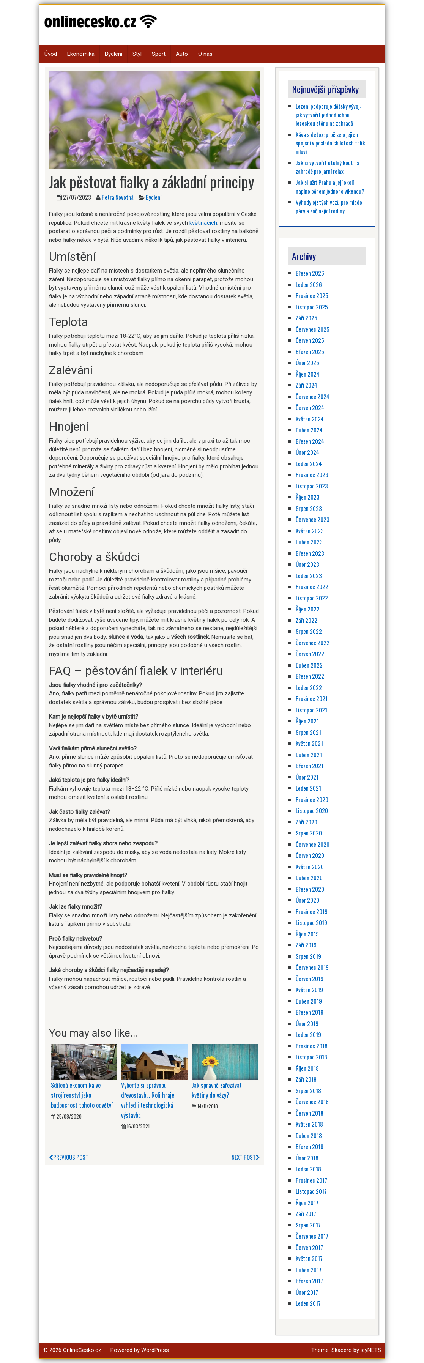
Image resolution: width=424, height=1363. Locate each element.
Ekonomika (81, 53)
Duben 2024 (309, 429)
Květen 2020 (310, 866)
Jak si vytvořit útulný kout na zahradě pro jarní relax (327, 166)
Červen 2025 (310, 340)
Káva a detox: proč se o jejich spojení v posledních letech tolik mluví (330, 143)
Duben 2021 (309, 754)
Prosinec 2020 (312, 799)
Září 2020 (306, 822)
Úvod (50, 53)
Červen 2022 (310, 653)
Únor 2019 (307, 1023)
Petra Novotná (118, 197)
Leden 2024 (309, 463)
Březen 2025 (310, 351)
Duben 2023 (309, 541)
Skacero (341, 1350)
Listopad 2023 (312, 486)
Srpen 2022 (309, 631)
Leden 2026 (309, 284)
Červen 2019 (309, 978)
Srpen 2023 (309, 508)
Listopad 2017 (311, 1191)
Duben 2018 (309, 1135)
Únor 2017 (307, 1292)
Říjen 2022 (308, 609)
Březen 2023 (310, 553)
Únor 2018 (307, 1157)
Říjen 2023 (308, 497)
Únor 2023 (307, 564)
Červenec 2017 (312, 1236)
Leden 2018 (308, 1168)
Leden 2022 (309, 687)
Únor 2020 (307, 900)
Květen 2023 (310, 530)
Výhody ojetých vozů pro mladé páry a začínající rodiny (329, 206)
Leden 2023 (309, 575)
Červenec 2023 (312, 519)
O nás (205, 53)
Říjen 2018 (307, 1068)
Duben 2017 (309, 1269)
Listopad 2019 (311, 922)
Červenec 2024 (312, 396)
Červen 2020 (310, 855)
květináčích (203, 222)
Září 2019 (306, 945)
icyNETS (371, 1350)
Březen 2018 (309, 1146)
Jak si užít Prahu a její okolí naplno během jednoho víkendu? (330, 186)
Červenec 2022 (312, 642)
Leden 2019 (308, 1034)
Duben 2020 (309, 877)
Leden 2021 (308, 788)
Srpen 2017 (308, 1225)
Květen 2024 (310, 418)
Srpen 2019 (308, 956)
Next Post (246, 1157)
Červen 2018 (309, 1113)
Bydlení (113, 53)
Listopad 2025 (312, 307)
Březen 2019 (309, 1012)
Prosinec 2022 (312, 586)
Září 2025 (306, 318)
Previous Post (68, 1157)
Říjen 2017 (307, 1202)
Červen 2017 (309, 1247)
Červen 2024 (310, 407)
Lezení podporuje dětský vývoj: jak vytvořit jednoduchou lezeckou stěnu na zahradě (328, 114)
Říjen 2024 (308, 374)
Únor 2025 (307, 362)
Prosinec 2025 (312, 295)
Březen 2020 (310, 889)
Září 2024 (306, 385)
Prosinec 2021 (312, 698)
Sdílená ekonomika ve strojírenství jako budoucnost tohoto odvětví (82, 1095)
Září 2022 (306, 620)
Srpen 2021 (308, 732)
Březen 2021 (309, 765)
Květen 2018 (309, 1124)
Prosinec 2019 (312, 911)
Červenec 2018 (312, 1101)
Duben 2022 (309, 665)
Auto (182, 53)
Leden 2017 (308, 1303)
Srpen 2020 (309, 833)
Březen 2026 (310, 273)
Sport (159, 53)
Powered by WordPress (139, 1350)
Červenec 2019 (312, 967)
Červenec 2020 (312, 844)
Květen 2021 (309, 743)
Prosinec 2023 (312, 474)
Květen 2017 (309, 1258)
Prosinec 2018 (312, 1046)
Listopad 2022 (312, 598)
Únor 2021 (307, 777)
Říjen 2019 (307, 934)
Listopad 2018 (311, 1057)
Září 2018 (306, 1079)
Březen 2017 (309, 1280)
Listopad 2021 (311, 710)
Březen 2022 (310, 676)
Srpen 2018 (308, 1090)
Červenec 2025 (312, 329)
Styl (137, 53)
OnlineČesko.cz (82, 1350)
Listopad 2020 (312, 810)
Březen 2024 (310, 441)
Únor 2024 (307, 452)
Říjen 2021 (307, 721)
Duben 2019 (309, 1001)
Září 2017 (306, 1213)
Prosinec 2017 (311, 1180)
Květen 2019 (309, 989)
